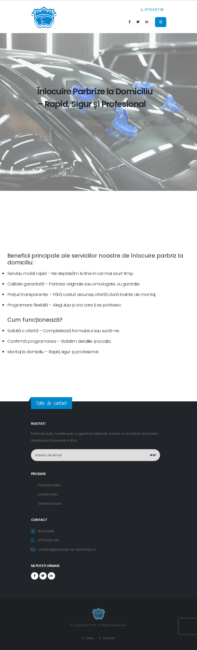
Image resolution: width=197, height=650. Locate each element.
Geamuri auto (50, 503)
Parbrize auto (49, 485)
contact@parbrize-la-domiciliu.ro (67, 549)
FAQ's (89, 638)
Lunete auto (48, 494)
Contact (108, 638)
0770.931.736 (154, 9)
